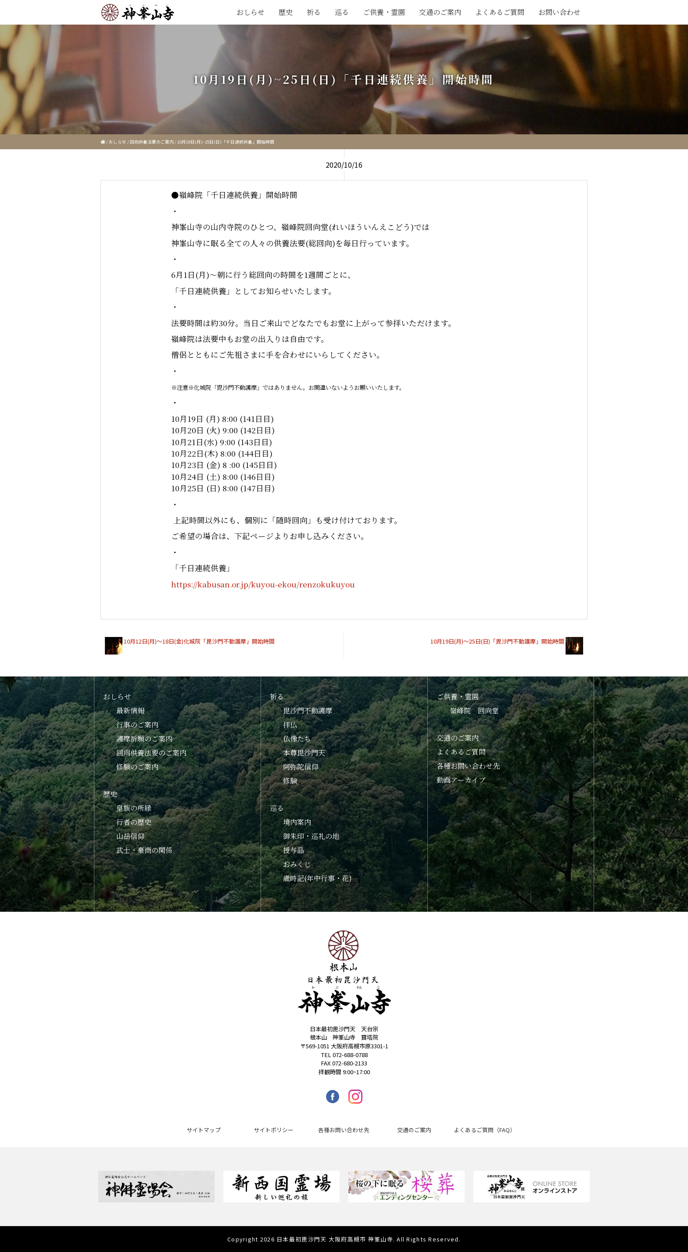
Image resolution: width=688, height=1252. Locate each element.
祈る (314, 12)
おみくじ (297, 864)
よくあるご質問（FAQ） (485, 1130)
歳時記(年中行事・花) (317, 878)
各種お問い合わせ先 (468, 766)
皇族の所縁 (133, 808)
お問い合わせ (559, 12)
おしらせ (250, 12)
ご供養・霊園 (384, 12)
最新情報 (130, 710)
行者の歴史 (133, 822)
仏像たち (297, 739)
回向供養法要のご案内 (152, 142)
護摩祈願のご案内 (144, 739)
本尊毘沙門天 (304, 753)
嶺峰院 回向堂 (474, 710)
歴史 (286, 12)
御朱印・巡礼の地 (311, 836)
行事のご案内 (137, 725)
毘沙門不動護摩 (307, 710)
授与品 (293, 850)
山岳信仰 (130, 836)
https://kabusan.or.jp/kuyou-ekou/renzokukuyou (263, 584)
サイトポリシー (274, 1130)
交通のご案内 (440, 12)
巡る (342, 12)
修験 (290, 781)
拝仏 (290, 725)
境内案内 (297, 822)
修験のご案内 (137, 767)
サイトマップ (203, 1130)
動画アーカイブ (461, 780)
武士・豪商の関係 (144, 850)
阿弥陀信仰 (300, 767)
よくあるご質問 (499, 12)
